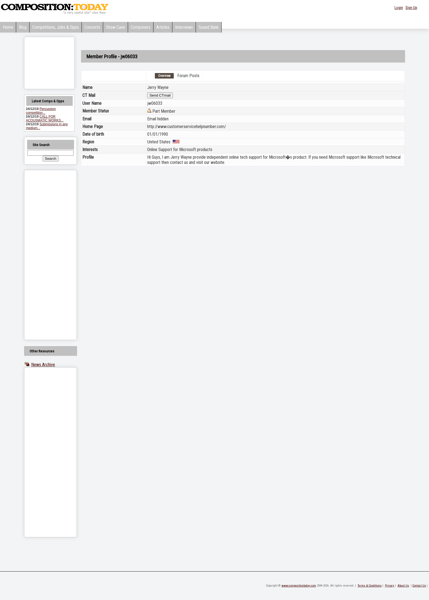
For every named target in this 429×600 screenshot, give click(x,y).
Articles (162, 27)
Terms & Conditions (370, 585)
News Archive (43, 364)
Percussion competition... (41, 111)
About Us (403, 585)
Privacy (389, 585)
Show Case (115, 27)
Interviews (184, 27)
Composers (140, 27)
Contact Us (419, 585)
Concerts (92, 27)
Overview (164, 76)
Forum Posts (188, 75)
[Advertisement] (43, 255)
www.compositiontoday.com (299, 585)
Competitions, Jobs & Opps (55, 27)
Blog (23, 27)
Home (8, 27)
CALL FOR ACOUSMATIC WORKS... (44, 118)
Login (399, 7)
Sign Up (411, 7)
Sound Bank (209, 27)
